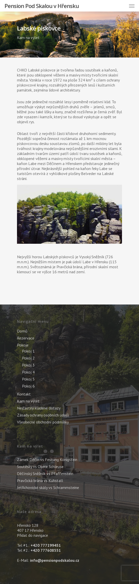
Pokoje (22, 345)
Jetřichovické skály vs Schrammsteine (48, 487)
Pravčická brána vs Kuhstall (40, 480)
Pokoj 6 (28, 386)
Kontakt (24, 394)
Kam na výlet (28, 37)
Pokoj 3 (28, 365)
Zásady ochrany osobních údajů (43, 415)
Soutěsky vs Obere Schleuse (40, 466)
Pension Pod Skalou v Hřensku (41, 5)
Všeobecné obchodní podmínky (43, 422)
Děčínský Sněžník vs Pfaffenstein (45, 473)
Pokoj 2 (28, 358)
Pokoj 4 (28, 372)
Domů (22, 331)
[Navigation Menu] (131, 5)
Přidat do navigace (32, 535)
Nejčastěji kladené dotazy (38, 408)
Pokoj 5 (28, 379)
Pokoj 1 (28, 351)
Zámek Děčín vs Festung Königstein (47, 459)
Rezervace (25, 338)
